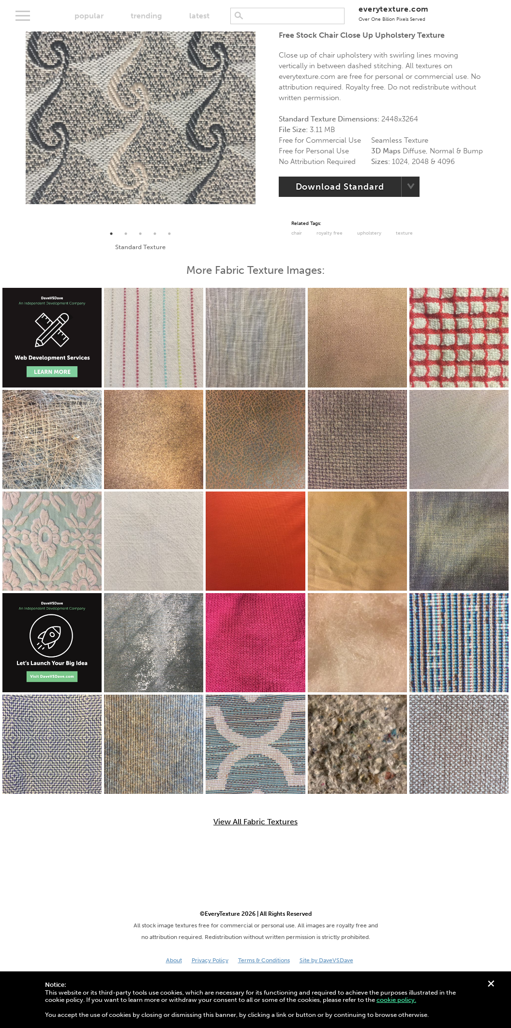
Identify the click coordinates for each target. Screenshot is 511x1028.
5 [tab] (169, 233)
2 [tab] (126, 233)
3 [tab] (140, 233)
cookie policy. (396, 999)
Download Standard (340, 186)
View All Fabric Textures (255, 822)
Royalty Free (329, 233)
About (174, 960)
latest (199, 15)
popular (89, 15)
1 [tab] (111, 233)
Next (263, 129)
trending (146, 15)
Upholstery (369, 233)
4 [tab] (155, 233)
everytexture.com (394, 13)
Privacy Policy (210, 960)
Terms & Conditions (264, 960)
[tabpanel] (141, 117)
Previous (18, 129)
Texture (404, 233)
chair (296, 233)
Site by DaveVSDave (326, 960)
